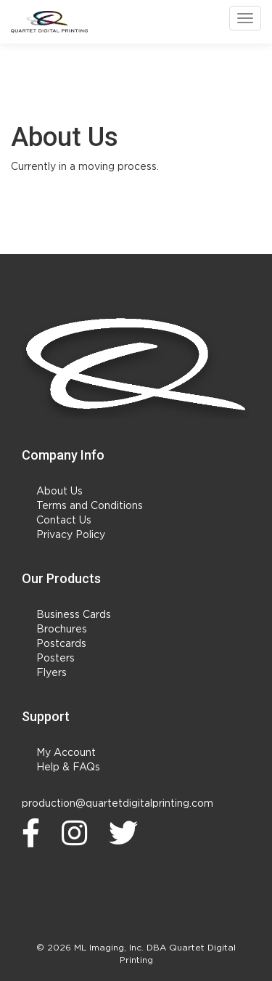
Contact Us (63, 521)
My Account (66, 753)
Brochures (61, 629)
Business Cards (73, 615)
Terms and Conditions (89, 506)
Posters (55, 659)
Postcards (61, 644)
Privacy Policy (70, 535)
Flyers (51, 673)
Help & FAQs (68, 767)
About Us (59, 492)
